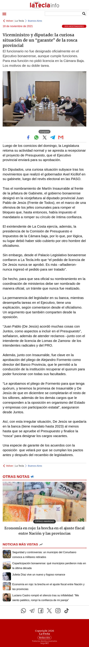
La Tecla (19, 20)
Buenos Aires (35, 20)
